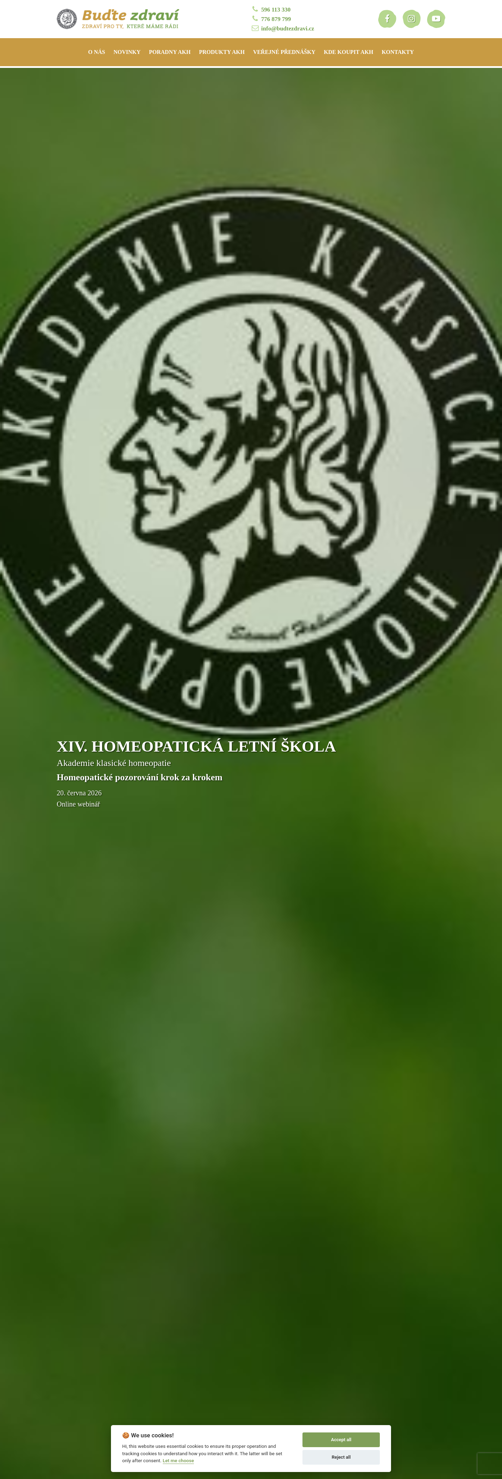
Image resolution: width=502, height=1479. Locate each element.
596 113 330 (271, 9)
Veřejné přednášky (284, 52)
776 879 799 (271, 18)
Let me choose (178, 1460)
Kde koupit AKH (348, 52)
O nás (96, 52)
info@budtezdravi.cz (282, 28)
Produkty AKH (222, 52)
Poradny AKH (169, 52)
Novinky (126, 52)
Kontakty (398, 52)
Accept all (341, 1439)
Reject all (341, 1457)
